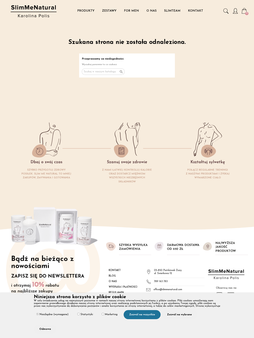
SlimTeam (172, 10)
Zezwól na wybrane (179, 314)
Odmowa (45, 329)
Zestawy (109, 10)
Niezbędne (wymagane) (52, 314)
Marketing (109, 314)
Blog (112, 292)
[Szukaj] (103, 71)
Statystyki (85, 314)
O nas (151, 10)
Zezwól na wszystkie (142, 314)
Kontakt (195, 10)
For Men (131, 10)
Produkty (85, 10)
